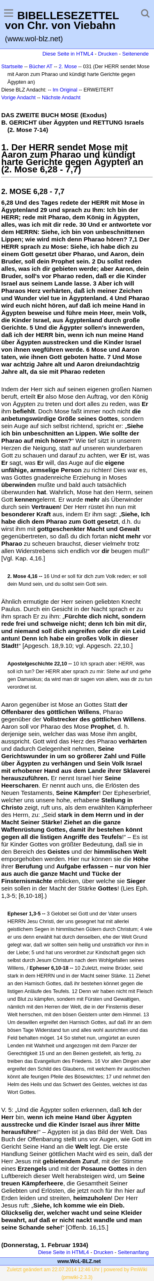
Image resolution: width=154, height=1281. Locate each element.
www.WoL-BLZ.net (79, 1261)
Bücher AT (41, 66)
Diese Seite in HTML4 (67, 54)
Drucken (107, 54)
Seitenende (135, 54)
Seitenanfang (133, 1252)
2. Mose (68, 66)
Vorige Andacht (18, 97)
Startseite (12, 66)
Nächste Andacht (61, 97)
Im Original (65, 90)
